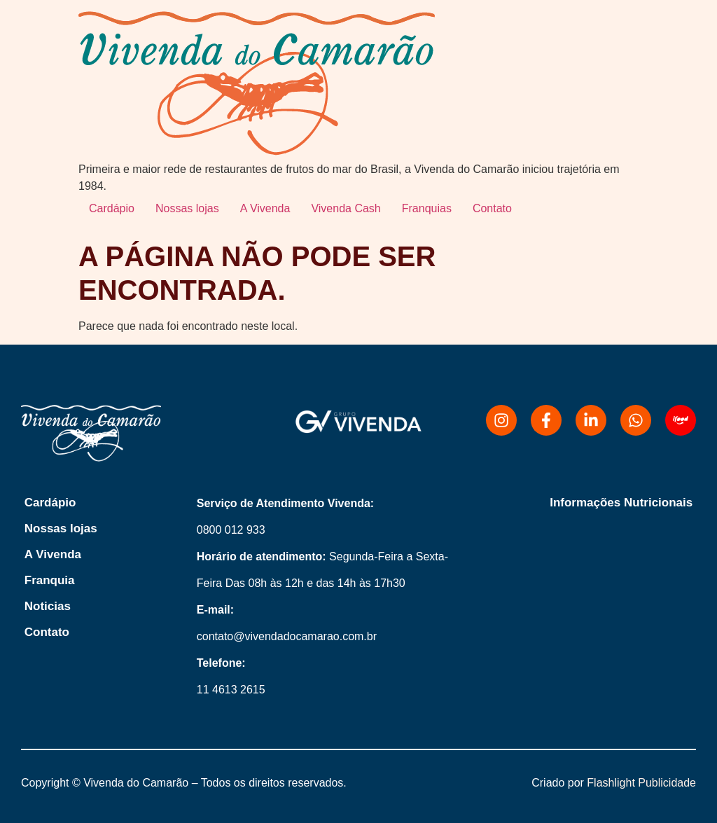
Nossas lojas (187, 208)
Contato (492, 208)
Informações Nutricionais (621, 502)
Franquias (427, 208)
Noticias (48, 606)
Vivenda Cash (345, 208)
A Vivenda (265, 208)
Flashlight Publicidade (641, 783)
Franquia (50, 580)
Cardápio (111, 208)
